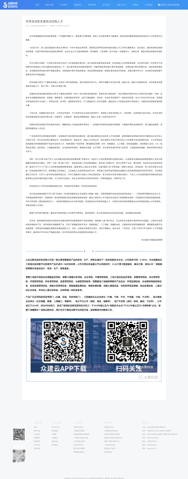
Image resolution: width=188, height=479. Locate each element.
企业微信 (149, 5)
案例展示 (78, 5)
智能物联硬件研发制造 (81, 476)
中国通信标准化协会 (111, 473)
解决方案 (49, 5)
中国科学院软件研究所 (112, 476)
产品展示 (64, 5)
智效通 (135, 5)
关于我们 (106, 5)
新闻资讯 (92, 5)
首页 (37, 5)
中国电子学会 (109, 469)
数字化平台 (56, 469)
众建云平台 (121, 5)
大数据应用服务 (79, 473)
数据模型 (55, 473)
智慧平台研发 (78, 469)
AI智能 (54, 476)
